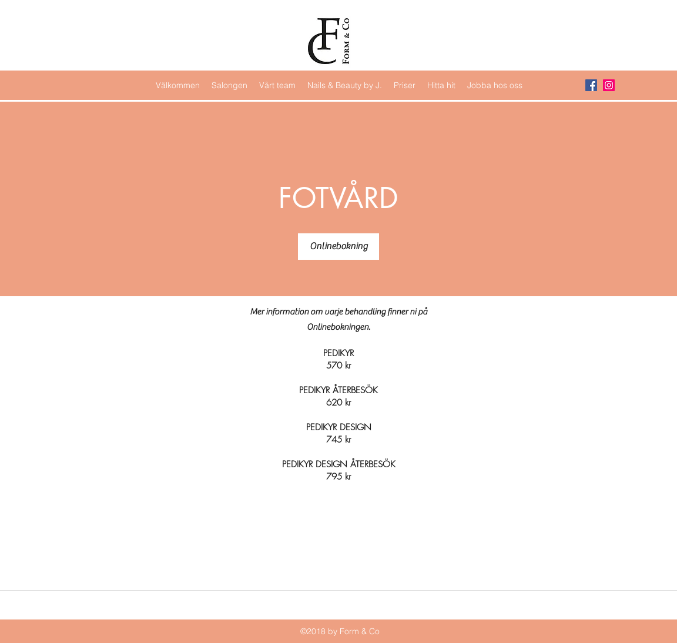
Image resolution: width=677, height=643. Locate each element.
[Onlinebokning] (338, 246)
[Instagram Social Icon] (609, 85)
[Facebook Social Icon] (591, 85)
